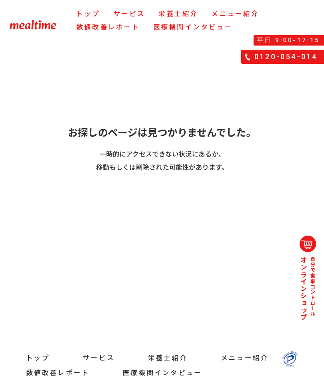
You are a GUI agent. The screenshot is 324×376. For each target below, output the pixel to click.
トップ (88, 13)
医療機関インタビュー (193, 26)
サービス (129, 13)
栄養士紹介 (178, 13)
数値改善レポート (108, 26)
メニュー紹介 (235, 13)
